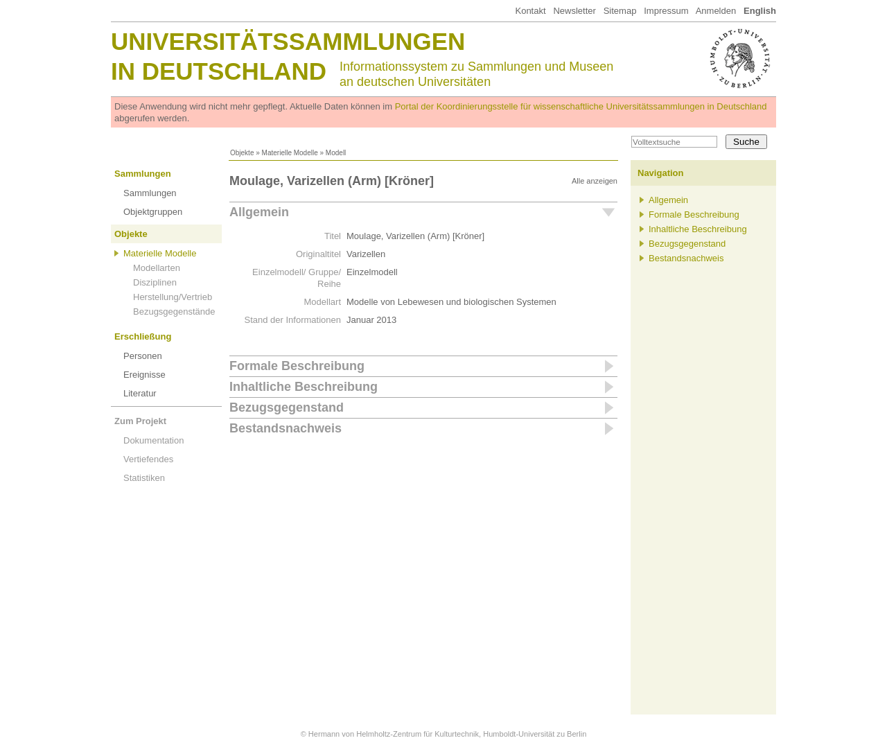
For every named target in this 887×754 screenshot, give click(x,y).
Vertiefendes (148, 459)
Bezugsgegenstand (286, 407)
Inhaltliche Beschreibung (303, 387)
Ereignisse (144, 374)
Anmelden (716, 11)
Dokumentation (153, 440)
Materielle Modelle (290, 153)
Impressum (666, 11)
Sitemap (620, 11)
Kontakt (530, 11)
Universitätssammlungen (288, 41)
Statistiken (144, 478)
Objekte (242, 153)
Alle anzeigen (594, 181)
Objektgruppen (152, 212)
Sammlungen (142, 173)
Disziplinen (155, 282)
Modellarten (156, 268)
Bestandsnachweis (285, 428)
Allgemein (259, 212)
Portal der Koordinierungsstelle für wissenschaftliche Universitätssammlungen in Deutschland (581, 106)
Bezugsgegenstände (174, 311)
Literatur (140, 393)
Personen (142, 356)
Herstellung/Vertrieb (172, 297)
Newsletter (574, 11)
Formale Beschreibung (297, 366)
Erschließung (142, 336)
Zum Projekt (140, 421)
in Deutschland (218, 71)
